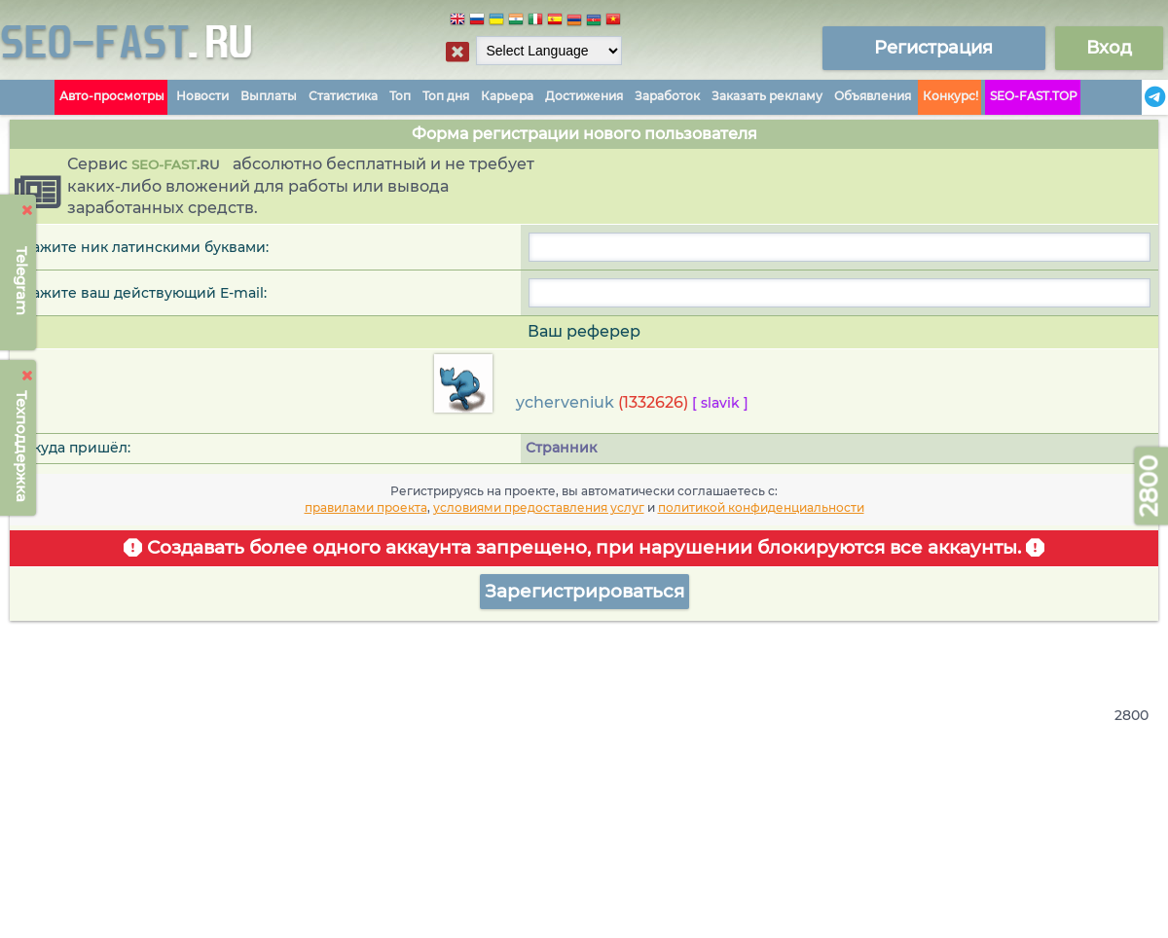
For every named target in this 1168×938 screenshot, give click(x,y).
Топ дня (445, 96)
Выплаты (268, 96)
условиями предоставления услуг (538, 507)
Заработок (667, 96)
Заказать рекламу (767, 96)
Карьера (507, 96)
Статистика (343, 96)
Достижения (584, 96)
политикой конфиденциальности (761, 507)
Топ (400, 96)
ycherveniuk (565, 402)
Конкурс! (950, 96)
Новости (202, 96)
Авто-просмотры (111, 96)
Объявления (872, 96)
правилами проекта (366, 507)
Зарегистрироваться (584, 591)
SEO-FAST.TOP (1033, 96)
